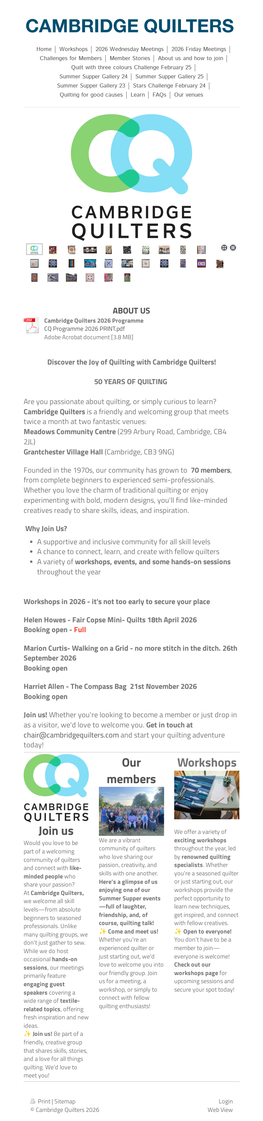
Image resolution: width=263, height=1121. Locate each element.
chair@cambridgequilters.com (71, 735)
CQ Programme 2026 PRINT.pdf (84, 328)
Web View (220, 1109)
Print (41, 1101)
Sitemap (64, 1101)
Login (226, 1101)
